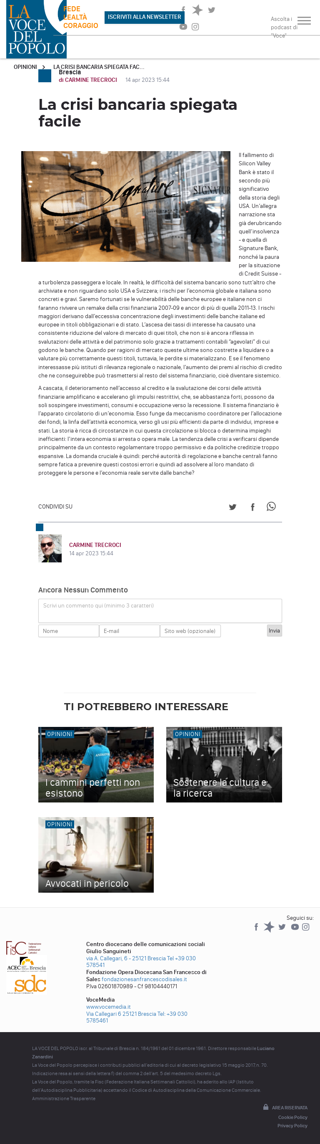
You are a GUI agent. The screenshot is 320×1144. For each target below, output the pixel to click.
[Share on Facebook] (252, 508)
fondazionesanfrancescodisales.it (144, 979)
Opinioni (25, 67)
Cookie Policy (293, 1117)
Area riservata (285, 1108)
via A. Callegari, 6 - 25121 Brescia (126, 958)
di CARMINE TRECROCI (88, 80)
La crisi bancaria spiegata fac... (99, 67)
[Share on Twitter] (232, 508)
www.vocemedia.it (108, 1006)
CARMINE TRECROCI (95, 545)
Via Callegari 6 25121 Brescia (121, 1013)
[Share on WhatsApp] (272, 508)
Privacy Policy (293, 1126)
